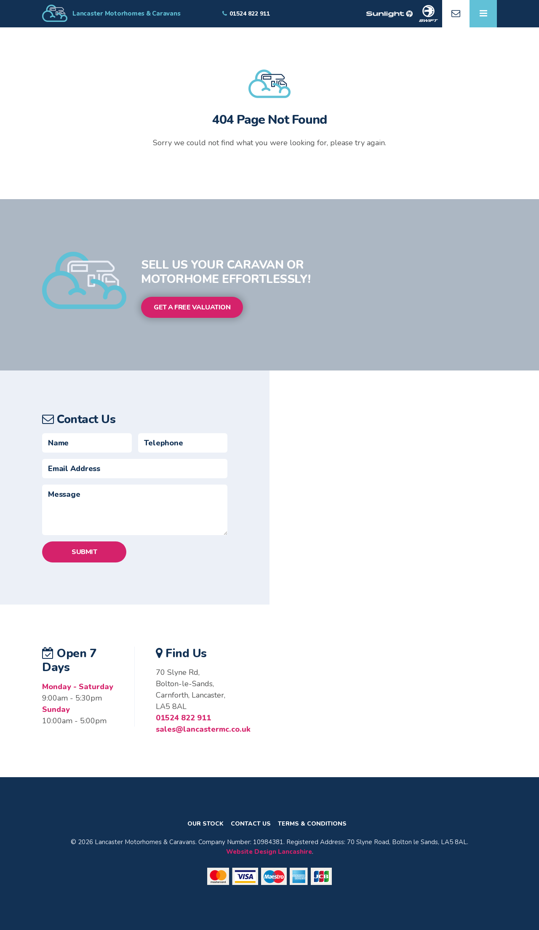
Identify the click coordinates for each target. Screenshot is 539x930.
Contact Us (251, 824)
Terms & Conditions (312, 824)
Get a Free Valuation (192, 307)
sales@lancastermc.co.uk (203, 729)
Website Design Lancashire (269, 851)
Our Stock (205, 824)
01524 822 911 (183, 718)
